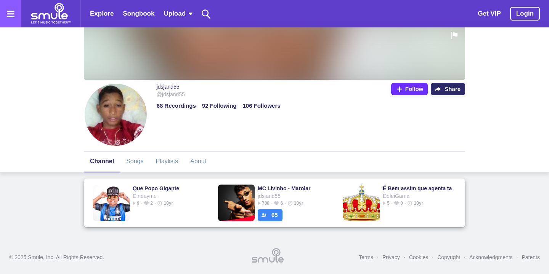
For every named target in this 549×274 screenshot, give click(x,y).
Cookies (419, 257)
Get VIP (489, 13)
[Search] (206, 14)
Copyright (448, 257)
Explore (102, 13)
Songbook (138, 13)
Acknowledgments (491, 257)
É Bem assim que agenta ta (417, 188)
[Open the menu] (10, 13)
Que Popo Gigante (156, 188)
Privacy (391, 257)
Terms (366, 257)
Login (525, 13)
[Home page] (50, 14)
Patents (531, 257)
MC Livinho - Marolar (284, 188)
